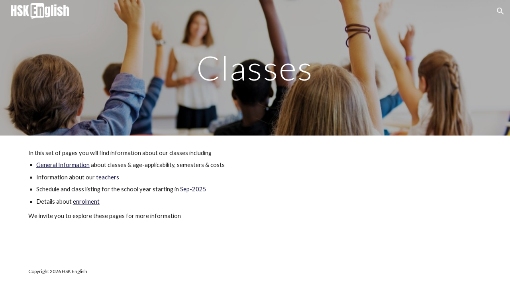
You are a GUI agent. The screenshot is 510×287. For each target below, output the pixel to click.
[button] (500, 11)
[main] (255, 67)
